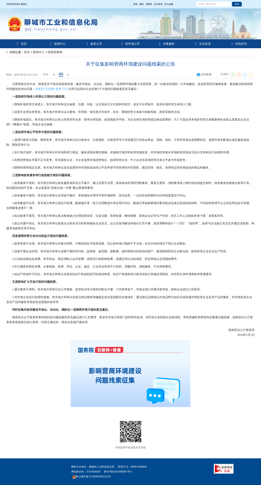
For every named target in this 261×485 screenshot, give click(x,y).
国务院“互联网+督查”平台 (52, 88)
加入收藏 (168, 4)
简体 (135, 4)
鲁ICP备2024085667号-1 (118, 471)
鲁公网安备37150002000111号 (91, 476)
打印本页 (204, 74)
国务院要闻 (55, 52)
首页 (27, 52)
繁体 (141, 4)
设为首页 (158, 4)
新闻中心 (39, 52)
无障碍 (149, 4)
